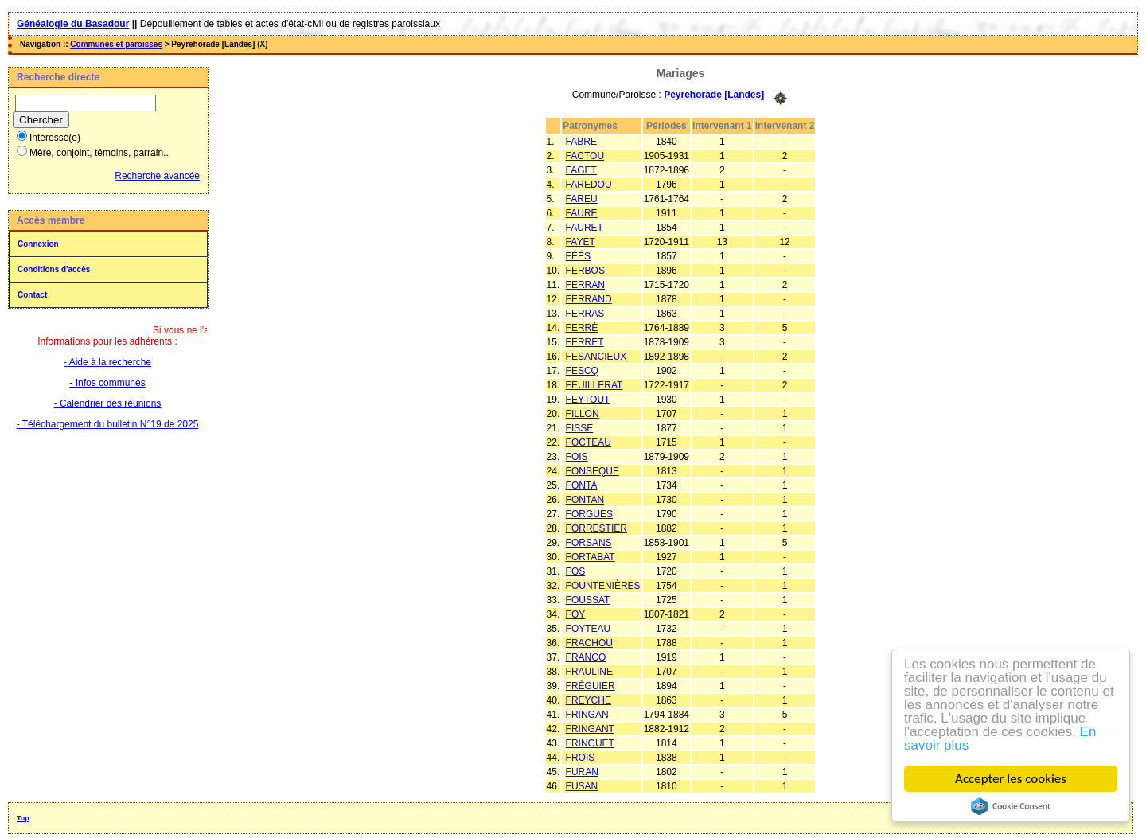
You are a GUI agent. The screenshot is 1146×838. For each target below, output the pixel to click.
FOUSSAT (588, 600)
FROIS (580, 757)
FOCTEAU (588, 442)
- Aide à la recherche (107, 362)
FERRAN (585, 284)
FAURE (582, 213)
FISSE (580, 428)
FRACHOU (589, 643)
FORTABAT (590, 557)
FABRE (581, 141)
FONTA (582, 485)
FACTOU (585, 156)
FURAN (582, 772)
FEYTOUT (588, 399)
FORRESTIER (596, 528)
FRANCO (586, 657)
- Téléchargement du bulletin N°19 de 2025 (108, 424)
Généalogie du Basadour (73, 23)
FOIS (577, 456)
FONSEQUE (592, 471)
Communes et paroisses (116, 44)
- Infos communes (107, 382)
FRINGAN (587, 714)
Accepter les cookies (1010, 778)
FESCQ (582, 370)
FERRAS (585, 313)
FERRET (585, 342)
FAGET (581, 170)
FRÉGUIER (590, 686)
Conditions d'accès (54, 269)
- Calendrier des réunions (108, 403)
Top (23, 818)
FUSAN (582, 786)
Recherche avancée (157, 175)
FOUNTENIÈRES (603, 585)
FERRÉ (582, 327)
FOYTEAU (588, 628)
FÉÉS (578, 256)
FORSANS (589, 542)
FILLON (582, 413)
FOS (576, 571)
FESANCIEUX (596, 356)
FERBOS (585, 270)
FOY (576, 614)
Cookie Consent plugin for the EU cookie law (1010, 806)
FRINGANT (590, 729)
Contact (32, 294)
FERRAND (589, 299)
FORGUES (589, 514)
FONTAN (585, 499)
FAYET (580, 242)
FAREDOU (589, 184)
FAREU (582, 199)
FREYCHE (588, 700)
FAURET (584, 227)
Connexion (38, 244)
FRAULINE (589, 671)
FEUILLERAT (594, 385)
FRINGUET (590, 743)
